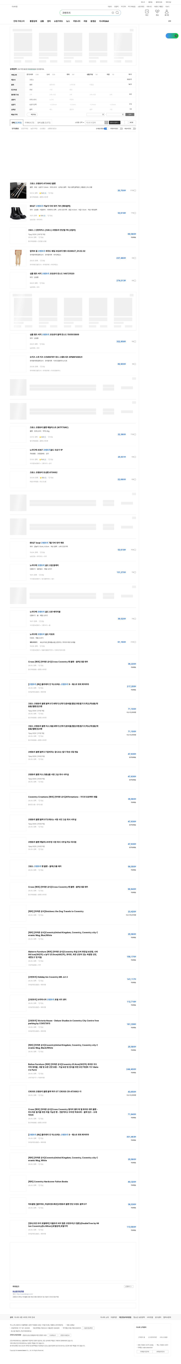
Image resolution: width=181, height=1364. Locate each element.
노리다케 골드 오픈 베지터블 (45, 612)
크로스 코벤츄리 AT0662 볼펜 (43, 183)
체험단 (161, 7)
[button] (147, 13)
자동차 (110, 7)
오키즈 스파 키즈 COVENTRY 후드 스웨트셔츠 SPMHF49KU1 (56, 357)
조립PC (116, 7)
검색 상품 (43, 123)
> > (44, 265)
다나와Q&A (104, 21)
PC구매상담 (131, 7)
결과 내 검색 (113, 122)
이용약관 (114, 1317)
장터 (49, 21)
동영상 (93, 21)
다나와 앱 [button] (14, 7)
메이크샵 (168, 2)
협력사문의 (167, 1317)
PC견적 (123, 7)
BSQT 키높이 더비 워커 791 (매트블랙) (50, 206)
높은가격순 (34, 129)
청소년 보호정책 (139, 1317)
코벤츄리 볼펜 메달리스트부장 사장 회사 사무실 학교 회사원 (52, 842)
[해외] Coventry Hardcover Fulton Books (48, 1181)
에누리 (143, 2)
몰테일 (150, 2)
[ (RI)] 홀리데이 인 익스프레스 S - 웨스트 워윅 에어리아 (58, 684)
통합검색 (33, 21)
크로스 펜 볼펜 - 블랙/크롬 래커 (44, 866)
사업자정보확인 (88, 1328)
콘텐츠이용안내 (64, 1335)
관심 (52, 193)
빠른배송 (33, 114)
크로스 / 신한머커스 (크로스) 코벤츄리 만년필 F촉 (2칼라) (52, 230)
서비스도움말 (163, 1337)
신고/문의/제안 (152, 1337)
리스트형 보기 (122, 122)
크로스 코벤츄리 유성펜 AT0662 (43, 472)
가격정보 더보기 (127, 190)
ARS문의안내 (160, 1352)
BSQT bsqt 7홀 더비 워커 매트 (47, 543)
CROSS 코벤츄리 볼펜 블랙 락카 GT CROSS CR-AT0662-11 (54, 1091)
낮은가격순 (24, 129)
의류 (108, 74)
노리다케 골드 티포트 (42, 634)
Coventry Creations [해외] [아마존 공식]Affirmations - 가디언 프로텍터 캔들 (62, 797)
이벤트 (156, 7)
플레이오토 (159, 2)
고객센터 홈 (141, 1337)
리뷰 (85, 21)
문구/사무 (30, 74)
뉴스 (68, 21)
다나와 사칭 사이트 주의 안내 (24, 1317)
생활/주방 (90, 74)
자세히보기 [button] (52, 1335)
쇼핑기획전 (141, 7)
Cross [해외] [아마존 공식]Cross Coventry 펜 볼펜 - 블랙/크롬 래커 (58, 662)
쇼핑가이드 (58, 21)
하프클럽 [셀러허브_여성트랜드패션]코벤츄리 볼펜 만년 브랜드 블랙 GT (57, 1204)
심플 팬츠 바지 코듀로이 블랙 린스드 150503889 (54, 334)
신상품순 (42, 129)
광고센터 (158, 1317)
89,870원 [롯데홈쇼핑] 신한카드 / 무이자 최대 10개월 (57, 642)
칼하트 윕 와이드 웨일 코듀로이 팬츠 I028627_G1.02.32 (57, 251)
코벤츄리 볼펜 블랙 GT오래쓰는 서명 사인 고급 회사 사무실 (52, 819)
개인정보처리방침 (125, 1317)
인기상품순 (15, 129)
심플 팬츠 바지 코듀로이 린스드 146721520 (52, 273)
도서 (48, 74)
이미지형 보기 (126, 122)
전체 (17, 123)
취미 (68, 74)
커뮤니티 (149, 7)
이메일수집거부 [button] (144, 1352)
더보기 (168, 7)
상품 (42, 21)
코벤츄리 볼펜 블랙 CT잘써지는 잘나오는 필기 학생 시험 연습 (53, 752)
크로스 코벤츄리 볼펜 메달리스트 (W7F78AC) (49, 427)
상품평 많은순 (52, 129)
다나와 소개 (104, 1317)
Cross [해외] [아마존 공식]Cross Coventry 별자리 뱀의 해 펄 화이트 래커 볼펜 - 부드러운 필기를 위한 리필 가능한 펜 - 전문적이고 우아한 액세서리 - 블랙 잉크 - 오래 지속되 (63, 1112)
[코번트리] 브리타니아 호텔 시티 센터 (47, 999)
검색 (130, 114)
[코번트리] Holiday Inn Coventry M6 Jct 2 (48, 977)
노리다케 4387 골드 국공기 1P (46, 450)
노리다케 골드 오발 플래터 (44, 565)
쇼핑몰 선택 (79, 122)
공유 (168, 21)
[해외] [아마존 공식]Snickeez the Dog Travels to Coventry (56, 911)
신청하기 (127, 1286)
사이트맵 (150, 1317)
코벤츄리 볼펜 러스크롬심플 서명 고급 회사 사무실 (48, 774)
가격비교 (29, 123)
